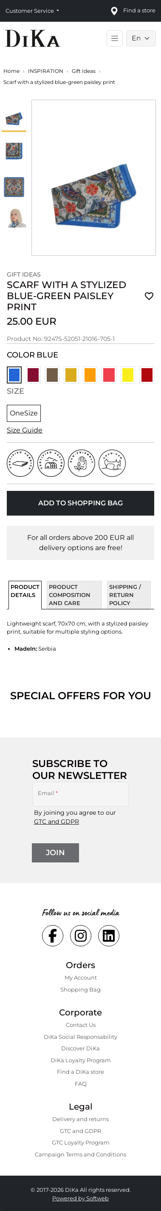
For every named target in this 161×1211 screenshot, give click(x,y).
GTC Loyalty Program (81, 1142)
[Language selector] (141, 38)
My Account (81, 977)
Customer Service (30, 10)
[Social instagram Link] (80, 935)
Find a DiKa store (80, 1071)
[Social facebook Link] (52, 935)
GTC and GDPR (56, 821)
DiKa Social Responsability (80, 1036)
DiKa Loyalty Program (81, 1060)
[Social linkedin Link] (108, 935)
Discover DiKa (80, 1048)
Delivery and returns (80, 1119)
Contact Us (81, 1024)
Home (11, 71)
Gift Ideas (84, 71)
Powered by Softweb (80, 1198)
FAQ (81, 1083)
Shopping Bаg (80, 989)
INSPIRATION (45, 71)
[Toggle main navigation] (115, 38)
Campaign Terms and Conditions (80, 1154)
